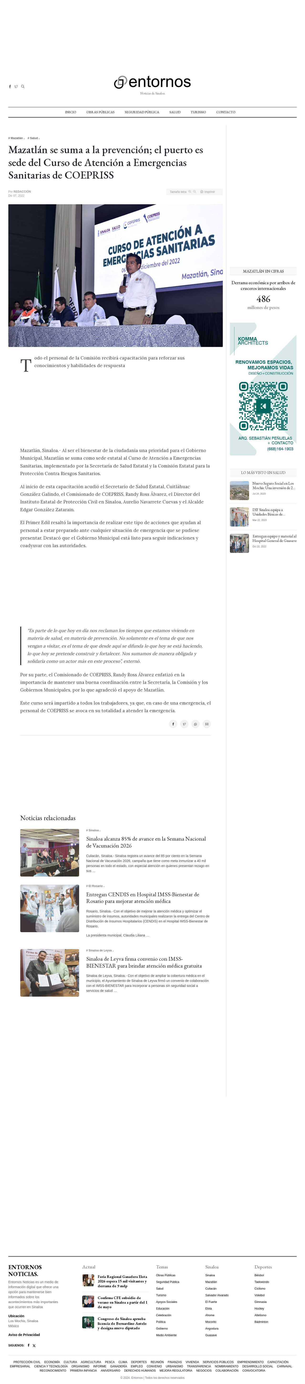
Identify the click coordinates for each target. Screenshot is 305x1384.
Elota (208, 1308)
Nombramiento (227, 1366)
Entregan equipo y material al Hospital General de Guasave (275, 538)
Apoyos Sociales (166, 1302)
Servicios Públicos (218, 1362)
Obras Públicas (100, 112)
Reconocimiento (53, 1370)
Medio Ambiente (166, 1335)
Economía (52, 1362)
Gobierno (162, 1328)
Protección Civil (26, 1362)
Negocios (204, 1370)
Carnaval (284, 1366)
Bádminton (261, 1322)
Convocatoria (253, 1370)
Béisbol (259, 1275)
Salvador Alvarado (217, 1295)
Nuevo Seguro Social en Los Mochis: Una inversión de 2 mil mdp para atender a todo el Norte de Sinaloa (274, 490)
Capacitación (278, 1362)
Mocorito (210, 1322)
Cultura (70, 1362)
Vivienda (192, 1362)
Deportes (139, 1362)
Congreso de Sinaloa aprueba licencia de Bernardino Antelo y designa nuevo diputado (122, 1323)
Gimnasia (260, 1302)
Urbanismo (174, 1366)
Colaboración (227, 1370)
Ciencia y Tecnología (51, 1366)
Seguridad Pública (142, 112)
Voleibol (259, 1295)
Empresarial (20, 1366)
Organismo (80, 1366)
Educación (162, 1308)
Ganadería (118, 1366)
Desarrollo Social (257, 1366)
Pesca (110, 1362)
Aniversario (110, 1370)
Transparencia (199, 1366)
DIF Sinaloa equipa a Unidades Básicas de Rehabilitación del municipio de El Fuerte (274, 516)
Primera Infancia (83, 1370)
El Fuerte (211, 1302)
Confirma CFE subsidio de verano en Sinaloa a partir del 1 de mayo (122, 1302)
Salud (174, 112)
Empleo (137, 1366)
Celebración (163, 1315)
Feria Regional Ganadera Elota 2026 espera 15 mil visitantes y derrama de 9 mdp (122, 1281)
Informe (99, 1366)
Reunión (157, 1362)
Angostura (212, 1328)
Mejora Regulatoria (176, 1370)
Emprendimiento (251, 1362)
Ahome (209, 1315)
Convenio (154, 1366)
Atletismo (260, 1315)
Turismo (198, 112)
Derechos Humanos (140, 1370)
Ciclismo (259, 1288)
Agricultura (91, 1362)
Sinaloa (210, 1275)
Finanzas (175, 1362)
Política (160, 1322)
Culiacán (211, 1288)
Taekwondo (261, 1282)
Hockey (259, 1308)
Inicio (70, 112)
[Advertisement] (152, 33)
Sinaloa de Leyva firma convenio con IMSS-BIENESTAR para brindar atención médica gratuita (144, 962)
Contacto (225, 112)
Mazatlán (211, 1282)
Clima (122, 1362)
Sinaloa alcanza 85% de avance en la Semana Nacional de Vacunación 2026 (146, 842)
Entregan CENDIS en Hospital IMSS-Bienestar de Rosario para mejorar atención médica (142, 898)
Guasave (211, 1335)
